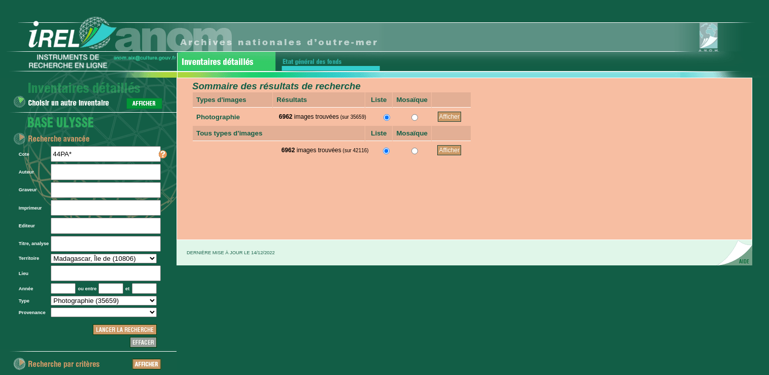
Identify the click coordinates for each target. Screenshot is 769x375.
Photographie (218, 117)
